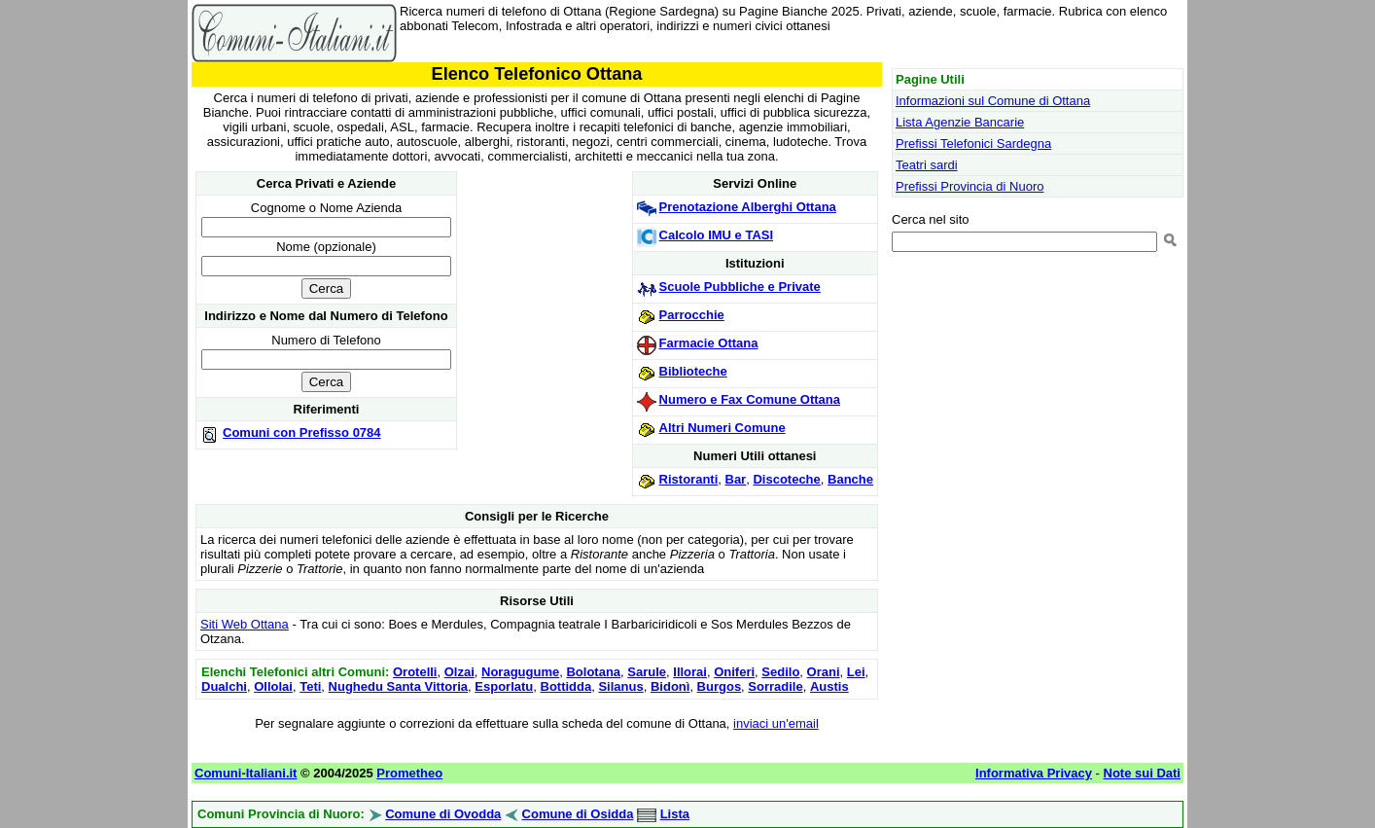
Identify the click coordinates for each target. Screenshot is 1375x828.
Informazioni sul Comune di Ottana (993, 100)
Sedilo (780, 672)
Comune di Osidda (578, 814)
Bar (736, 479)
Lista (674, 814)
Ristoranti (689, 479)
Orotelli (415, 672)
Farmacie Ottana (708, 343)
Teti (310, 686)
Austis (829, 686)
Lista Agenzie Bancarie (960, 122)
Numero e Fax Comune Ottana (749, 399)
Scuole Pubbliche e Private (740, 286)
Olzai (459, 672)
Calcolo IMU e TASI (716, 235)
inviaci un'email (776, 723)
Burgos (719, 686)
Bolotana (593, 672)
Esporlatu (504, 686)
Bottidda (566, 686)
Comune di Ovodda (443, 814)
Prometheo (409, 773)
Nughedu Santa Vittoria (399, 686)
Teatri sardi (927, 165)
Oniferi (734, 672)
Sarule (646, 672)
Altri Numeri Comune (722, 427)
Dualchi (224, 686)
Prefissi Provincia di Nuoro (969, 186)
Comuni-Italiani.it (245, 773)
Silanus (620, 686)
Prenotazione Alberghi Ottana (747, 206)
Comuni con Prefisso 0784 (302, 432)
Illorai (690, 672)
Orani (823, 672)
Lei (856, 672)
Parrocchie (691, 314)
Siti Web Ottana (244, 624)
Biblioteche (693, 371)
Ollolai (273, 686)
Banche (850, 479)
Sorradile (775, 686)
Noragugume (520, 672)
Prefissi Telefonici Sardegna (973, 143)
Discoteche (786, 479)
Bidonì (670, 686)
